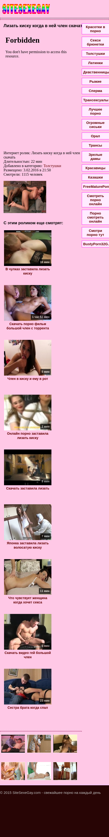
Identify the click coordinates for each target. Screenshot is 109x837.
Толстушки (52, 166)
